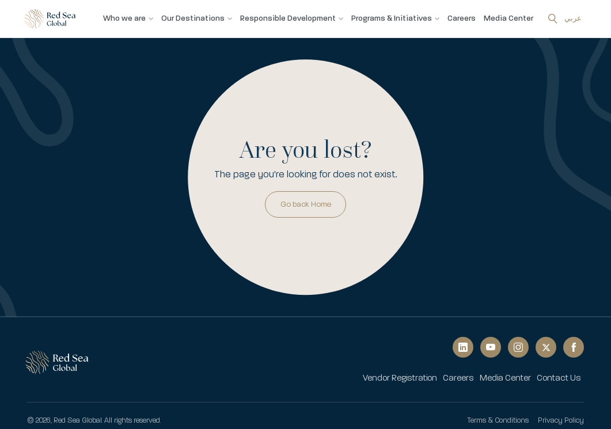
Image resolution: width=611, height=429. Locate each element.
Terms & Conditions (498, 420)
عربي (573, 18)
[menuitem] (400, 378)
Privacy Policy (561, 420)
